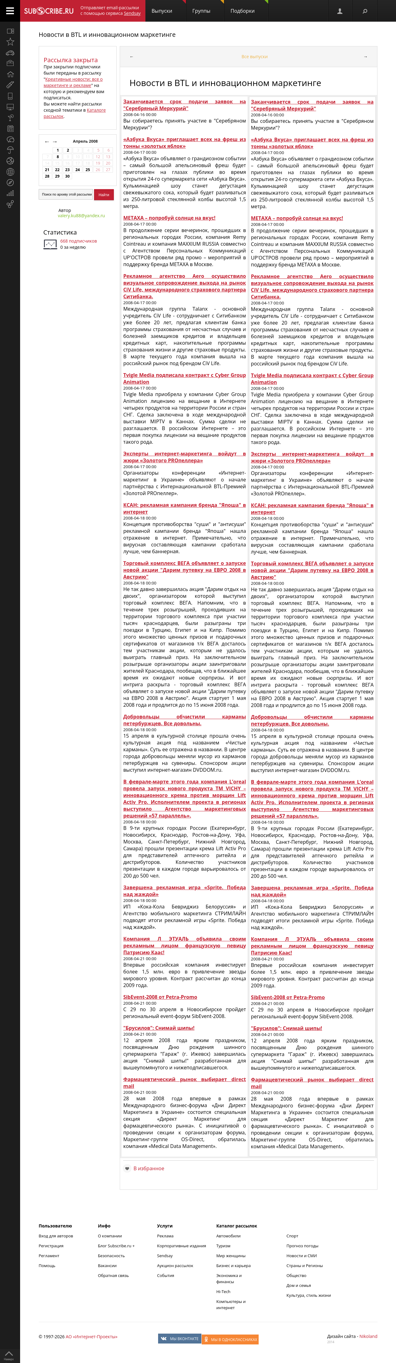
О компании (110, 1236)
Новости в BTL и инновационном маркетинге (107, 34)
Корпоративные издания (181, 1246)
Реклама (165, 1236)
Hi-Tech (223, 1291)
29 (57, 176)
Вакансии (107, 1265)
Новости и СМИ (301, 1255)
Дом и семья (298, 1285)
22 (57, 169)
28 (47, 176)
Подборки (249, 7)
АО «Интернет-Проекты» (91, 1336)
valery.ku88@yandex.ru (81, 215)
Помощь (47, 1265)
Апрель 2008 (86, 141)
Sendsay (165, 1255)
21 (47, 169)
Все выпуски (255, 56)
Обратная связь (113, 1275)
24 (77, 169)
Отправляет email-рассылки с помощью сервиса (110, 10)
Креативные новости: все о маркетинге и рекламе (73, 82)
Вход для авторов (56, 1236)
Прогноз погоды (302, 1246)
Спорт (292, 1236)
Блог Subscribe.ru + (117, 1246)
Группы (208, 7)
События (165, 1275)
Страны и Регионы (304, 1265)
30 (67, 176)
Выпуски (169, 7)
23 (67, 169)
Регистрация (51, 1246)
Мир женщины (231, 1255)
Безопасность (111, 1255)
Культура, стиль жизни (308, 1295)
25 (87, 169)
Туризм (223, 1246)
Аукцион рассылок (175, 1265)
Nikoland (368, 1336)
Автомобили (228, 1236)
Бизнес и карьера (233, 1265)
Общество (296, 1275)
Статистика (60, 232)
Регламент (49, 1255)
